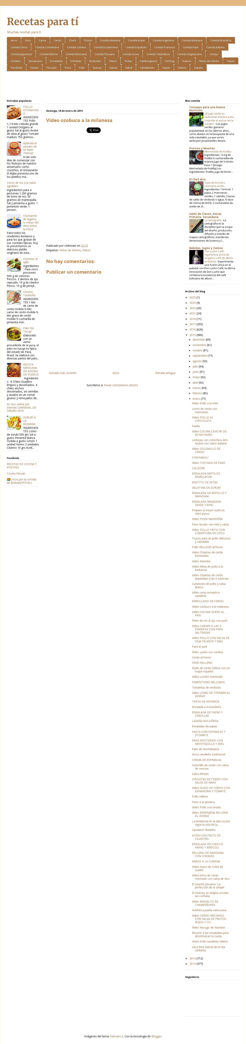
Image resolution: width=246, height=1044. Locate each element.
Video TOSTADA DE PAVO (208, 463)
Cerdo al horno (201, 657)
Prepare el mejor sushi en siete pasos (208, 511)
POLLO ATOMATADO (31, 110)
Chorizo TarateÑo (29, 293)
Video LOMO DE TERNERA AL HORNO (211, 694)
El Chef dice (197, 179)
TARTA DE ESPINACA (205, 701)
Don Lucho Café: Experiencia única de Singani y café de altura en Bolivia (218, 256)
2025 (193, 297)
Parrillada (16, 67)
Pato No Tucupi (28, 329)
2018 (193, 319)
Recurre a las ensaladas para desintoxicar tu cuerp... (210, 934)
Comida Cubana (76, 47)
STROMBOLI (200, 457)
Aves (28, 40)
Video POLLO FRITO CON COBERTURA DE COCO (208, 531)
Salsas (113, 67)
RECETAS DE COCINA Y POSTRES (22, 465)
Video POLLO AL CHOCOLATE (202, 419)
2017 (193, 324)
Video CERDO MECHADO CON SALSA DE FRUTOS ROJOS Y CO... (209, 919)
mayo (197, 377)
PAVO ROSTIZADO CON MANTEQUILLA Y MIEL (208, 742)
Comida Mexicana (76, 54)
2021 (193, 313)
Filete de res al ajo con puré (209, 620)
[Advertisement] (123, 86)
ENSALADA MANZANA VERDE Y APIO (206, 503)
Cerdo (57, 40)
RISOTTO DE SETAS (205, 482)
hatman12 (116, 1036)
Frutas (128, 61)
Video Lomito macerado (207, 676)
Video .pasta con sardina (207, 652)
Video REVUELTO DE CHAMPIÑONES (205, 903)
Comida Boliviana (192, 40)
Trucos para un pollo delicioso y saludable (211, 540)
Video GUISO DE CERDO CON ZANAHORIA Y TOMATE (211, 789)
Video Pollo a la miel (205, 403)
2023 (193, 303)
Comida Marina (49, 54)
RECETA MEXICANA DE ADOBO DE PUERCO (31, 369)
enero (197, 399)
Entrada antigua (165, 373)
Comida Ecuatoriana (106, 47)
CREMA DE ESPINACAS (206, 760)
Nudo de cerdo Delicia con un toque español (211, 669)
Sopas (166, 67)
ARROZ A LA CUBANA (206, 861)
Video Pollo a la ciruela (206, 807)
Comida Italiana (215, 47)
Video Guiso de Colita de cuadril (207, 868)
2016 (193, 329)
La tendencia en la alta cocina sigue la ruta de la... (211, 822)
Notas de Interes (209, 61)
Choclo (88, 40)
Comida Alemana (110, 40)
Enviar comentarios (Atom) (121, 385)
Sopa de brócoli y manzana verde (214, 184)
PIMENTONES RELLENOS (208, 682)
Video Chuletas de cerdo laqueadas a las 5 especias (210, 576)
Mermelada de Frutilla (217, 151)
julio (196, 366)
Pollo (82, 67)
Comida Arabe (136, 40)
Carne (42, 40)
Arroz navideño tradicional (208, 754)
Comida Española (136, 47)
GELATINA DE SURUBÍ (206, 487)
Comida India (190, 47)
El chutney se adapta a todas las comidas (210, 894)
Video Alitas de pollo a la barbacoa (207, 568)
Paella (196, 426)
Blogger (156, 1036)
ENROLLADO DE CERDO (208, 601)
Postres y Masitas (202, 148)
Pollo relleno (200, 796)
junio (196, 372)
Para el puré (199, 646)
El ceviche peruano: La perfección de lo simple (208, 885)
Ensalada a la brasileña (206, 707)
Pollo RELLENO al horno (207, 547)
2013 (193, 964)
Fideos (113, 61)
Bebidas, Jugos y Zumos (206, 248)
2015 (193, 335)
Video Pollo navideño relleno (210, 941)
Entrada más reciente (62, 373)
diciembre (199, 339)
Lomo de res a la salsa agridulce (21, 184)
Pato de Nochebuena (205, 749)
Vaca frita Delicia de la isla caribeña (208, 948)
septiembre (200, 355)
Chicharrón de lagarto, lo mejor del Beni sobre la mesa (30, 222)
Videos (182, 67)
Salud (128, 67)
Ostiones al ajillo (30, 260)
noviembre (200, 345)
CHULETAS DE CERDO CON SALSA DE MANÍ (210, 780)
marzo (197, 388)
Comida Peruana (105, 54)
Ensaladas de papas (204, 726)
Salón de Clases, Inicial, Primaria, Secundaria (205, 215)
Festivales (95, 61)
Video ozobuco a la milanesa (210, 606)
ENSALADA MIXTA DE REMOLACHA (206, 475)
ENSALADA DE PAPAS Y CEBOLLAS (207, 713)
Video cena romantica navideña (206, 594)
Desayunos (35, 61)
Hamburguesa (148, 61)
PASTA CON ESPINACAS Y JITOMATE (208, 733)
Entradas (75, 61)
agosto (197, 361)
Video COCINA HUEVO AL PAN (208, 613)
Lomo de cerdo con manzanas (204, 410)
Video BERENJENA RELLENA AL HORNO (210, 814)
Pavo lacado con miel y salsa (210, 524)
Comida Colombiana (47, 47)
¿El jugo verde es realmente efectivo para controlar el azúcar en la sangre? (219, 119)
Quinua (97, 67)
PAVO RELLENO (202, 663)
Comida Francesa (164, 47)
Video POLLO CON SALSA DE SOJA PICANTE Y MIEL (211, 639)
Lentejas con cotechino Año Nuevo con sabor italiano (210, 441)
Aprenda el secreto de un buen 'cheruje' (30, 148)
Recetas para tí (42, 22)
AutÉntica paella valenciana (209, 910)
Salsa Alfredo (200, 774)
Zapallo (198, 67)
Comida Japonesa (21, 54)
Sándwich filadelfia (203, 830)
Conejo (214, 54)
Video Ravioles (201, 561)
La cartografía (213, 220)
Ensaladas (56, 61)
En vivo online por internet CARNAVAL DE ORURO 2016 (21, 407)
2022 (193, 308)
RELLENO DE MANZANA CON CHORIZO (208, 854)
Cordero (16, 61)
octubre (198, 350)
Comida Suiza (131, 54)
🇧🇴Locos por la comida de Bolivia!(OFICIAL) (21, 481)
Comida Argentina (163, 40)
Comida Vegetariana (189, 54)
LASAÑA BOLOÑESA (205, 721)
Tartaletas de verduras (206, 687)
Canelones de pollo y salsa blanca (209, 585)
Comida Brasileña (220, 40)
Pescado (51, 67)
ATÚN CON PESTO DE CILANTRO (206, 837)
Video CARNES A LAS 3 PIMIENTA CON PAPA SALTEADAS (207, 629)
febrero (198, 393)
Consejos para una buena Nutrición (207, 108)
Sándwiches (147, 67)
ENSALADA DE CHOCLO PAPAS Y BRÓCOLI (207, 845)
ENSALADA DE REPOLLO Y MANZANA (209, 494)
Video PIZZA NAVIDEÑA (207, 519)
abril (196, 382)
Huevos (186, 61)
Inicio (115, 373)
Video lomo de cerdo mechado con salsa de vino (211, 877)
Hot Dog (169, 61)
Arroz (14, 40)
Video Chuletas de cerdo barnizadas (207, 554)
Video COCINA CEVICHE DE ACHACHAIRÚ (209, 433)
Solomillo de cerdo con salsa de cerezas (210, 766)
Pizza (68, 67)
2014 (193, 958)
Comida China (19, 47)
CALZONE (198, 468)
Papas (231, 61)
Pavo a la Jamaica (203, 802)
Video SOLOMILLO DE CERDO (206, 450)
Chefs (72, 40)
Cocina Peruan (16, 473)
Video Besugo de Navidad (208, 927)
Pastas (34, 67)
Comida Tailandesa (158, 54)
